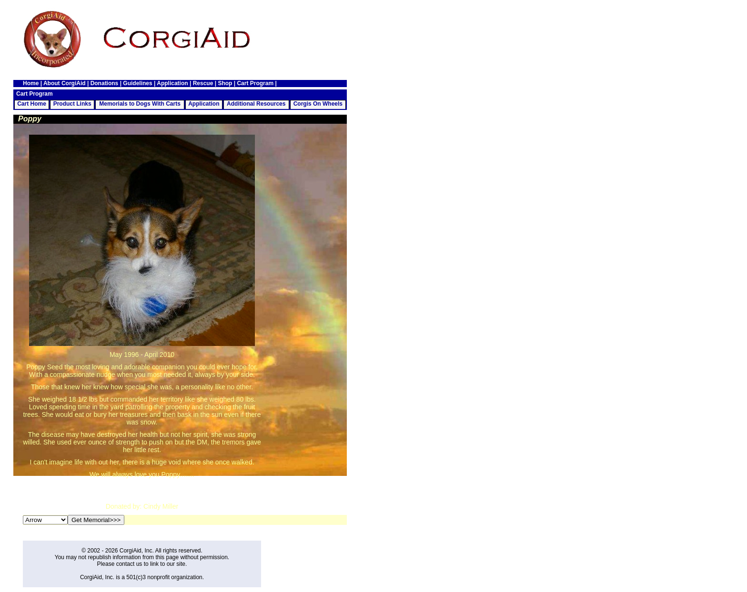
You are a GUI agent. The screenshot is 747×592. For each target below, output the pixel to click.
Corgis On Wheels (318, 103)
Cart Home (31, 103)
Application (172, 83)
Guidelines (137, 83)
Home (31, 83)
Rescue (203, 83)
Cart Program (255, 83)
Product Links (72, 103)
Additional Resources (256, 103)
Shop (225, 83)
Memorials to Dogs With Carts (140, 103)
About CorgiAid (64, 83)
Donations (105, 83)
